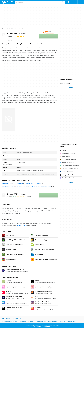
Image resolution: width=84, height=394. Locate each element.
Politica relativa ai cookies (26, 321)
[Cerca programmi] (62, 2)
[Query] (40, 2)
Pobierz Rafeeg (19, 183)
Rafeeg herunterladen (7, 186)
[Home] (2, 29)
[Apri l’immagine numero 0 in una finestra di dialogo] (8, 119)
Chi (3, 318)
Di (9, 36)
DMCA (61, 321)
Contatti (8, 318)
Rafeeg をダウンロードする (33, 183)
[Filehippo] (7, 2)
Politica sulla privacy (40, 321)
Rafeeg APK (17, 33)
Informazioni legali (53, 321)
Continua (71, 87)
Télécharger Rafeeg (45, 186)
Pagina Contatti (22, 225)
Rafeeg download (6, 183)
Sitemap (22, 318)
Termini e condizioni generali (9, 321)
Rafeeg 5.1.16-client (65, 83)
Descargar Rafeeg (22, 186)
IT (80, 2)
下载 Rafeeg (33, 186)
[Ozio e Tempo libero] (13, 29)
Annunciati (15, 318)
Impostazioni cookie (71, 321)
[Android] (6, 29)
